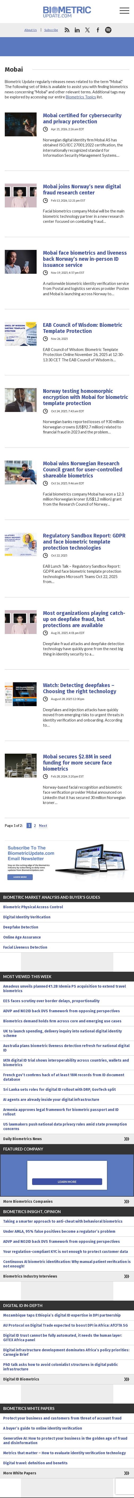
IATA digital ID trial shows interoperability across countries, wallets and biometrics (66, 1062)
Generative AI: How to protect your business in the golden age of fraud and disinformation (65, 1440)
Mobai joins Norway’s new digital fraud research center (82, 190)
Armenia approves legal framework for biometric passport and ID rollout (61, 1112)
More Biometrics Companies (28, 1201)
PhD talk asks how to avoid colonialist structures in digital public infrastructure (60, 1366)
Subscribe (51, 30)
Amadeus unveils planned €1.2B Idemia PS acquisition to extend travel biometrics (64, 988)
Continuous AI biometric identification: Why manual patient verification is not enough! (67, 1264)
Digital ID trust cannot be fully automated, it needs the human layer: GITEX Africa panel (62, 1337)
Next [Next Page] (43, 825)
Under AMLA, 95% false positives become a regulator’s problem (59, 1231)
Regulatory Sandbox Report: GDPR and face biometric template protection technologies (84, 542)
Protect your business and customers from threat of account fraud (62, 1418)
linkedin (77, 30)
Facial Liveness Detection (25, 947)
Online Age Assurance (22, 937)
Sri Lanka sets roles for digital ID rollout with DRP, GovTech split (59, 1089)
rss (67, 30)
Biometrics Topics (81, 97)
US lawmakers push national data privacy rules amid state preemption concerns (65, 1126)
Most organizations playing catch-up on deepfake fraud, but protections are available (84, 619)
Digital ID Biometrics (21, 1379)
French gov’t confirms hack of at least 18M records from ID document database (63, 1077)
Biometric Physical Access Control (33, 907)
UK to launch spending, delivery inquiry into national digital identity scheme (62, 1033)
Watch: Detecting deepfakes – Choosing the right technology (79, 688)
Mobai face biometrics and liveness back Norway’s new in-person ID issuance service (85, 259)
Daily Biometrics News (22, 1139)
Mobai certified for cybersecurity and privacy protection (82, 118)
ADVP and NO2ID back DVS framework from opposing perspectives (61, 1011)
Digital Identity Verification (26, 917)
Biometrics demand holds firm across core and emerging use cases (62, 1021)
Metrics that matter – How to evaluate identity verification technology (64, 1453)
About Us (30, 30)
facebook (98, 30)
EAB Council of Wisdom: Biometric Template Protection (82, 328)
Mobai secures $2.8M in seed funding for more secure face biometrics (77, 763)
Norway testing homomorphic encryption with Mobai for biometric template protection (85, 397)
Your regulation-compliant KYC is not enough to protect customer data (65, 1251)
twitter (87, 30)
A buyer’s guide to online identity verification (42, 1428)
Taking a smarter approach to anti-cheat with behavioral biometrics (63, 1221)
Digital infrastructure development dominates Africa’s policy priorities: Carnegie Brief (66, 1352)
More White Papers (19, 1473)
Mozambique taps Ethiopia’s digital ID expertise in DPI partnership (62, 1315)
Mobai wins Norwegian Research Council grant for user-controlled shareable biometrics (82, 470)
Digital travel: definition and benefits (35, 1463)
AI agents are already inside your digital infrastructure (51, 1099)
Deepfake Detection (20, 927)
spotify (108, 30)
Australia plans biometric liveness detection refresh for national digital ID (66, 1048)
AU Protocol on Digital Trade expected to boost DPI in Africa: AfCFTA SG (65, 1325)
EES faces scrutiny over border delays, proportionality (51, 1001)
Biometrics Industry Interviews (30, 1276)
